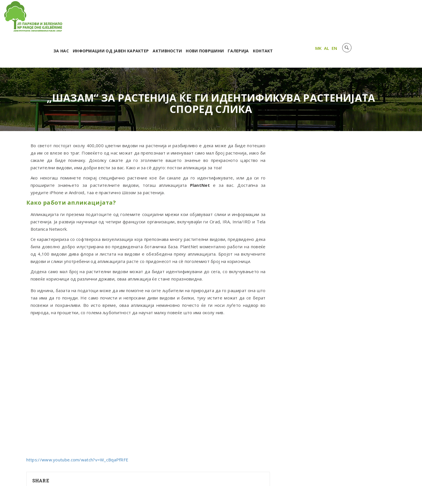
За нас (133, 19)
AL (394, 18)
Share (40, 449)
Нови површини (277, 19)
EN (402, 18)
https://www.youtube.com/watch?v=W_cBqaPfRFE (77, 428)
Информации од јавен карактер (183, 19)
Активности (239, 19)
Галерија (310, 19)
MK (386, 18)
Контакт (335, 19)
